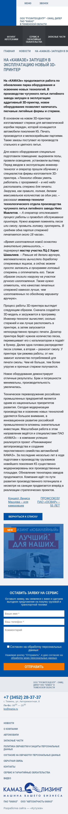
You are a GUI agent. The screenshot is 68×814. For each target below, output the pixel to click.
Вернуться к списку (23, 516)
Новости (25, 51)
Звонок (44, 3)
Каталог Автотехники (11, 38)
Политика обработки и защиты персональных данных (31, 748)
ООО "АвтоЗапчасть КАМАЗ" (37, 801)
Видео (7, 778)
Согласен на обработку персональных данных (35, 648)
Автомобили (11, 734)
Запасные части (56, 37)
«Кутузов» (36, 808)
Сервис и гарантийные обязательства (34, 39)
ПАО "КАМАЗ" (11, 801)
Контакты (9, 766)
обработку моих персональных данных (34, 657)
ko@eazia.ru (11, 708)
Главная (9, 51)
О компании (11, 728)
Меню (27, 3)
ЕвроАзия (38, 13)
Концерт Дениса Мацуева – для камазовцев (19, 502)
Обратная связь (13, 760)
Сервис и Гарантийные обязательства (27, 772)
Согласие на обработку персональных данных (32, 755)
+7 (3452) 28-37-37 (22, 697)
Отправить (34, 666)
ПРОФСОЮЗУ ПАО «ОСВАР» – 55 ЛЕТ (48, 502)
